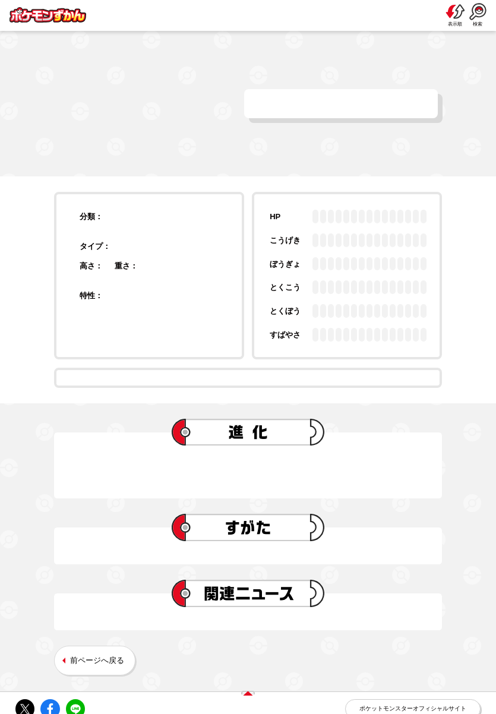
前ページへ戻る (97, 660)
